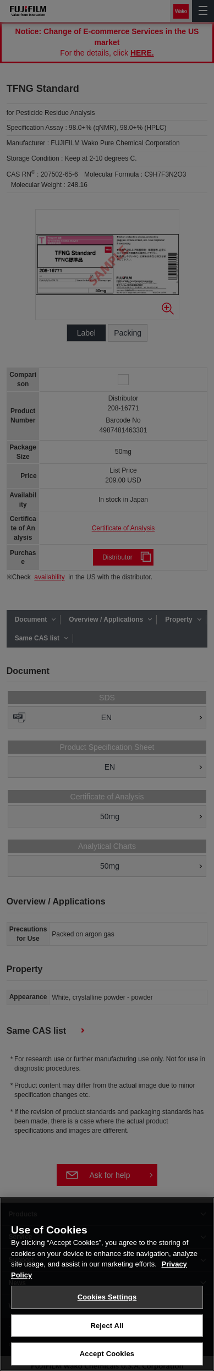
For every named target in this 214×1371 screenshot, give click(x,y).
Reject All (106, 1328)
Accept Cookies (107, 1357)
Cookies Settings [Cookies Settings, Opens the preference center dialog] (107, 1300)
